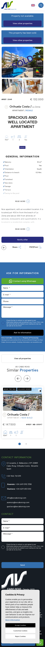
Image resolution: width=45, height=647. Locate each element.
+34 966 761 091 (13, 476)
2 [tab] (26, 444)
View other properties (22, 23)
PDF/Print (35, 247)
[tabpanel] (22, 412)
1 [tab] (19, 444)
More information (12, 620)
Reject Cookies (20, 636)
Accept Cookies (20, 625)
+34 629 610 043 (19, 489)
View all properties (22, 358)
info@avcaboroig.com (16, 498)
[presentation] (14, 557)
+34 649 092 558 (19, 484)
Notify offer (22, 240)
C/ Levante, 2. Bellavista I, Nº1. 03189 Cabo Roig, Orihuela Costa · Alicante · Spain (23, 466)
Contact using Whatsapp (22, 281)
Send (22, 565)
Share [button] (16, 247)
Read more (22, 201)
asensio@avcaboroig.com (18, 502)
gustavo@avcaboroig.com (18, 506)
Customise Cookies (20, 631)
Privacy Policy (36, 322)
